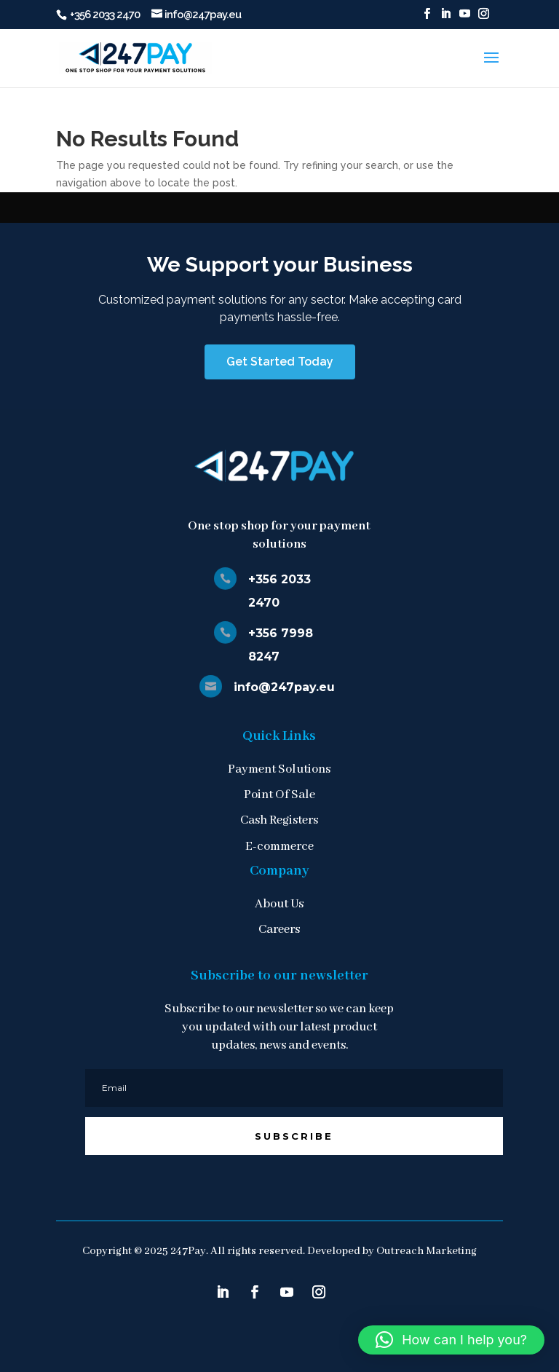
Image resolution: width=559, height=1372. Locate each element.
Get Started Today (279, 361)
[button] (451, 1340)
